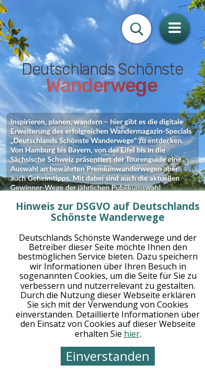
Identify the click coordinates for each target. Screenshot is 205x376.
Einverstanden (108, 356)
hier (132, 333)
